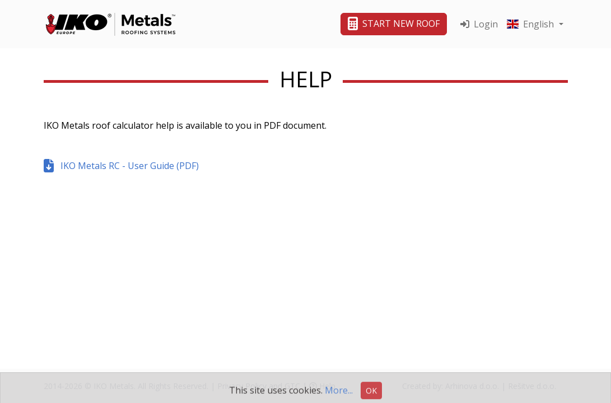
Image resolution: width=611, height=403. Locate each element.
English (531, 24)
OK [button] (371, 393)
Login (479, 24)
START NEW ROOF (394, 23)
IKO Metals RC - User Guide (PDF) (121, 166)
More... (339, 393)
